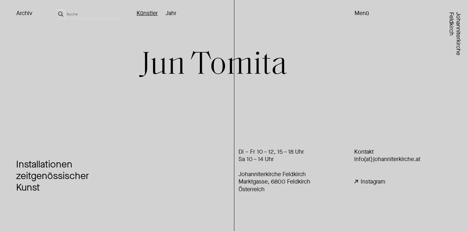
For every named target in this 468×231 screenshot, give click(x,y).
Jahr (171, 13)
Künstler (147, 13)
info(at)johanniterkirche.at (387, 159)
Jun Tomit (213, 66)
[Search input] (94, 14)
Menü (362, 13)
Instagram (369, 181)
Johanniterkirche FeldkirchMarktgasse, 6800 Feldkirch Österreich (274, 181)
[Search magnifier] (60, 14)
